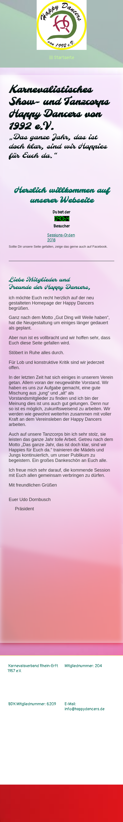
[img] (61, 25)
